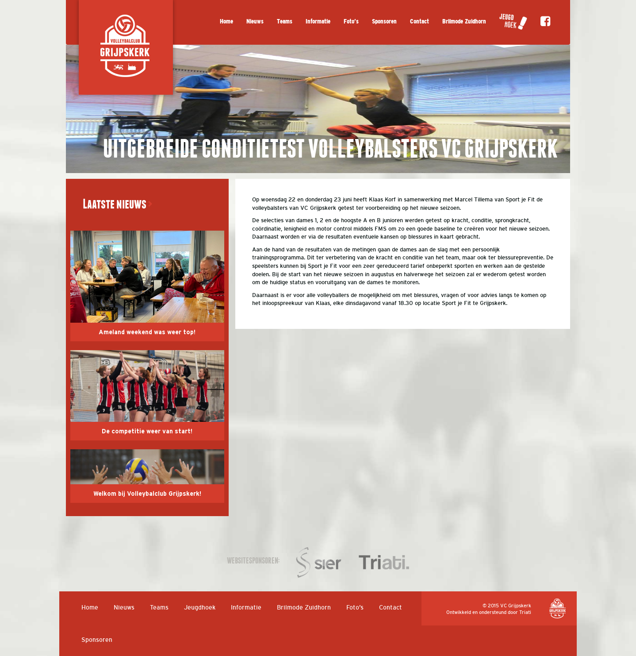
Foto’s (351, 21)
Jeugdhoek (199, 607)
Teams (284, 21)
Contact (419, 21)
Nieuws (255, 21)
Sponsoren (384, 21)
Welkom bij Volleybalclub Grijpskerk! (147, 494)
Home (226, 21)
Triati (525, 612)
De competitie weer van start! (147, 431)
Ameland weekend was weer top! (147, 332)
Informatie (318, 21)
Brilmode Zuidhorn (464, 21)
